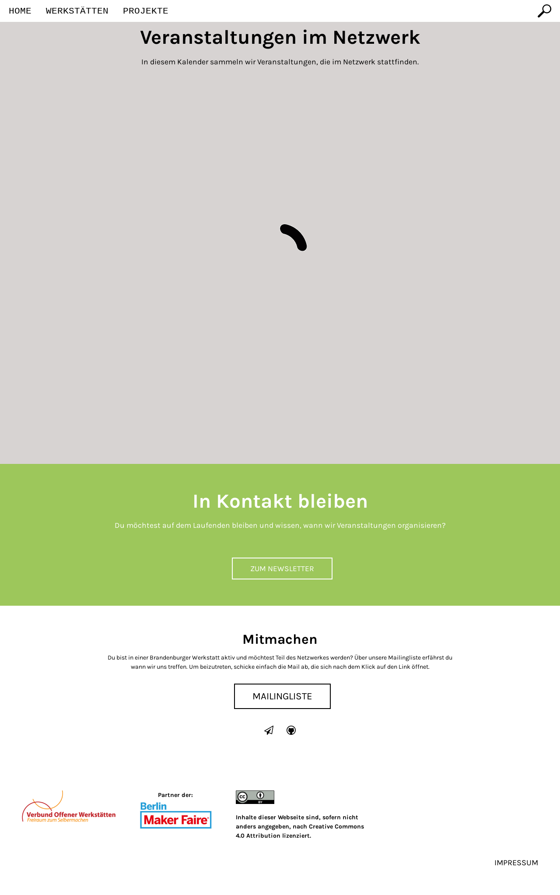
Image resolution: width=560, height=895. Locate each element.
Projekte (145, 11)
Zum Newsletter (282, 568)
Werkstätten (77, 11)
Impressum (516, 862)
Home (20, 11)
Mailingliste (282, 696)
